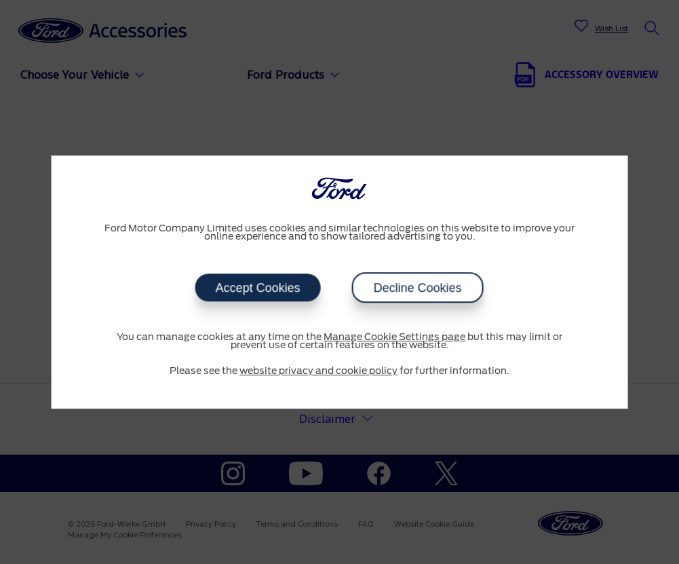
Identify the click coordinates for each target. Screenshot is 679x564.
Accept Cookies (258, 288)
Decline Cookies (418, 288)
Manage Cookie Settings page (394, 337)
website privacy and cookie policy (318, 371)
